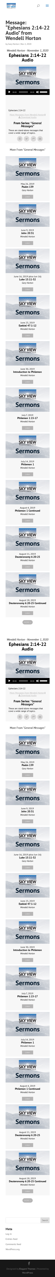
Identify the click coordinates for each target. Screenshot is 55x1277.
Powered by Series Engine (27, 630)
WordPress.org (13, 1249)
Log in (9, 1233)
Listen (27, 197)
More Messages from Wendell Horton (27, 114)
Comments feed (13, 1244)
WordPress (27, 1272)
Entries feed (11, 1238)
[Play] (9, 92)
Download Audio (29, 117)
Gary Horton (13, 44)
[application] (28, 92)
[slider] (23, 92)
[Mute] (37, 92)
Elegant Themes (27, 1268)
